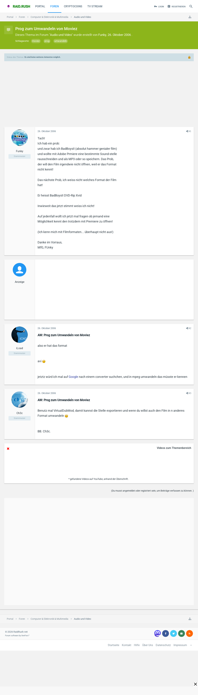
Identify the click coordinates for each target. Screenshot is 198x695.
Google (73, 377)
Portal (40, 6)
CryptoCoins (73, 6)
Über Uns (147, 645)
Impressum (180, 645)
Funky (102, 35)
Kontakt (126, 645)
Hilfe (137, 645)
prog (47, 41)
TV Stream (94, 6)
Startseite (113, 645)
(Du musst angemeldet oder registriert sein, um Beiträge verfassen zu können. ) (152, 490)
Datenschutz (163, 645)
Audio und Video (61, 35)
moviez (36, 41)
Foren (54, 6)
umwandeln (60, 41)
